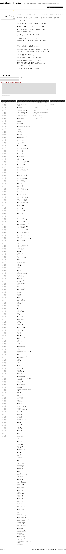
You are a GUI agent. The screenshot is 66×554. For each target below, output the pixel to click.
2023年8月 (4, 153)
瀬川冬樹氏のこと (21, 544)
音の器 (19, 365)
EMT (19, 400)
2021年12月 (4, 185)
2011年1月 (4, 392)
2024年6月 (4, 137)
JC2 (18, 438)
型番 (19, 268)
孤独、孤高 (20, 276)
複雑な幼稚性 (20, 346)
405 (18, 452)
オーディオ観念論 (21, 178)
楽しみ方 (19, 311)
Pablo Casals (20, 534)
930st (19, 403)
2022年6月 (4, 175)
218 (18, 447)
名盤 (19, 265)
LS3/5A (19, 387)
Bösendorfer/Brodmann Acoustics (24, 389)
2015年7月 (4, 306)
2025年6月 (4, 118)
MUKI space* (63, 549)
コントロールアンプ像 (22, 189)
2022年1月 (4, 183)
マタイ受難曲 (20, 224)
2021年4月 (4, 197)
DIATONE (20, 397)
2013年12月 (4, 337)
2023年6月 (4, 156)
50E (18, 454)
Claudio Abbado (21, 517)
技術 (19, 292)
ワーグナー (20, 511)
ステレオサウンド (21, 196)
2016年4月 (4, 292)
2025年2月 (4, 124)
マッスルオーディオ (22, 226)
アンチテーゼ (20, 162)
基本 (19, 270)
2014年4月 (4, 330)
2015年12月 (4, 299)
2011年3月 (4, 389)
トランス (19, 207)
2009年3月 (4, 427)
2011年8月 (4, 381)
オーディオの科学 (21, 173)
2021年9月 (4, 189)
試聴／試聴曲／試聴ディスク (23, 351)
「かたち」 (20, 142)
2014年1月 (4, 335)
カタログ (19, 185)
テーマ (19, 102)
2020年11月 (4, 205)
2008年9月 (4, 436)
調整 (19, 352)
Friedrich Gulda (21, 522)
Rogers (19, 457)
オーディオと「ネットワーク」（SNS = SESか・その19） (38, 18)
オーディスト (20, 181)
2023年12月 (4, 147)
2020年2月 (4, 219)
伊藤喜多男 (20, 487)
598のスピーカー (21, 109)
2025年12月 (4, 109)
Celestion (19, 393)
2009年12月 (4, 413)
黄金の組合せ (20, 376)
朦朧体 (19, 306)
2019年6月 (4, 232)
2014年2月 (4, 333)
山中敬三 (19, 490)
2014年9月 (4, 322)
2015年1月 (4, 316)
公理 (19, 251)
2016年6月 (4, 289)
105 (18, 425)
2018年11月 (4, 243)
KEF (19, 422)
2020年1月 (4, 221)
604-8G (19, 381)
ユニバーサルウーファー (23, 232)
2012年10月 (4, 359)
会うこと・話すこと (22, 245)
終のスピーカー (21, 337)
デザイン (19, 205)
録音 (19, 360)
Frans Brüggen (21, 520)
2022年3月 (4, 180)
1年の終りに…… (21, 104)
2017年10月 (4, 264)
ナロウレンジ (20, 210)
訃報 (19, 349)
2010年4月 (4, 406)
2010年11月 (4, 395)
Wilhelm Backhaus (21, 536)
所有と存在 (20, 289)
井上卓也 (19, 485)
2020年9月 (4, 208)
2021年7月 (4, 192)
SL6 (18, 395)
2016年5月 (4, 291)
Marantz (19, 433)
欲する (19, 313)
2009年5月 (4, 424)
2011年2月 (4, 390)
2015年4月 (4, 311)
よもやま (19, 158)
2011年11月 (4, 376)
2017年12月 (4, 261)
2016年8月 (4, 286)
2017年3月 (4, 275)
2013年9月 (4, 341)
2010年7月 (4, 401)
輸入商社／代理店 (21, 356)
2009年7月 (4, 420)
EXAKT (19, 432)
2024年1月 (4, 145)
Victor (19, 473)
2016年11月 (4, 281)
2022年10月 (4, 169)
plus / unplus (20, 128)
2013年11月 (4, 338)
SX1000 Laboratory (21, 474)
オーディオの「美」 (22, 169)
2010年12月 (4, 393)
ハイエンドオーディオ (22, 211)
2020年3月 (4, 218)
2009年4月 (4, 425)
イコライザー (20, 164)
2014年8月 (4, 324)
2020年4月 (4, 216)
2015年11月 (4, 300)
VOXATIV (20, 479)
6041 (19, 382)
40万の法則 (20, 107)
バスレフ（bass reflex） (22, 215)
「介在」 (19, 150)
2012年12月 (4, 356)
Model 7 (19, 435)
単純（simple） (21, 257)
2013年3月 (4, 351)
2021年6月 (4, 194)
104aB (19, 424)
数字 (19, 297)
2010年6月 (4, 403)
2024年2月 (4, 143)
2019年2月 (4, 238)
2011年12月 (4, 374)
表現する (19, 344)
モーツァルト (20, 509)
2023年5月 (4, 158)
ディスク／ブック (21, 204)
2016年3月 (4, 294)
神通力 (19, 329)
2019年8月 (4, 229)
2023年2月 (4, 162)
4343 (19, 413)
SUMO (19, 462)
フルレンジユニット (22, 219)
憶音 (19, 286)
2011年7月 (4, 382)
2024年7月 (4, 136)
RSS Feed (11, 10)
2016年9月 (4, 284)
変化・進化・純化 (21, 273)
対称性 (19, 278)
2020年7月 (4, 211)
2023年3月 (4, 161)
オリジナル (20, 167)
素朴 (19, 333)
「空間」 (19, 153)
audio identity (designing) (10, 3)
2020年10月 (4, 207)
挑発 (19, 294)
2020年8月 (4, 210)
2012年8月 (4, 362)
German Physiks (21, 406)
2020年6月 (4, 213)
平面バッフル (20, 280)
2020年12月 (4, 204)
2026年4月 (4, 102)
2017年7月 (4, 268)
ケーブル (19, 186)
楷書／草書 (20, 310)
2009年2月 (4, 428)
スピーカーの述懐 (21, 200)
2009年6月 (4, 422)
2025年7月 (4, 117)
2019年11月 (4, 224)
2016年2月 (4, 295)
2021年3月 (4, 199)
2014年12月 (4, 318)
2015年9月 (4, 303)
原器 (19, 259)
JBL (18, 411)
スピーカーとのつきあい (23, 199)
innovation (20, 120)
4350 (19, 416)
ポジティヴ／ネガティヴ (23, 223)
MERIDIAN (20, 446)
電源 (19, 362)
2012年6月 (4, 365)
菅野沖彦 (19, 498)
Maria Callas (20, 533)
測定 (19, 318)
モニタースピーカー (22, 229)
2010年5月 (4, 405)
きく (19, 154)
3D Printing (20, 105)
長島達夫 (19, 500)
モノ (19, 230)
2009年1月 (4, 430)
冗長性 (19, 254)
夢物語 (19, 275)
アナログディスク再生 (22, 161)
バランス (19, 216)
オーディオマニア (21, 175)
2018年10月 (4, 245)
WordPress (52, 104)
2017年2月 (4, 276)
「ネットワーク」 (11, 16)
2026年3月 (4, 104)
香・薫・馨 (20, 374)
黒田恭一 (19, 501)
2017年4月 (4, 273)
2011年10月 (4, 378)
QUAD (19, 451)
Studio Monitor (20, 420)
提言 (19, 295)
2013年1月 (4, 354)
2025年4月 (4, 121)
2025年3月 (4, 123)
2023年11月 (4, 148)
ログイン (52, 102)
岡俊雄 (19, 492)
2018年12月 (4, 242)
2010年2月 (4, 409)
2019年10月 (4, 226)
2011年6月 (4, 384)
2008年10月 (4, 435)
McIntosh (19, 443)
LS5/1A (19, 428)
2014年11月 (4, 319)
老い (19, 340)
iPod (19, 121)
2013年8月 (4, 343)
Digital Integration (21, 115)
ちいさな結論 (20, 156)
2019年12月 (4, 223)
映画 (19, 303)
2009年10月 (4, 416)
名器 (19, 264)
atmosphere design (21, 110)
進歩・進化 (20, 357)
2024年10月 (4, 131)
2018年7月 (4, 249)
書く (19, 305)
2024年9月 (4, 132)
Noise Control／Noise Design (23, 124)
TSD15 (19, 405)
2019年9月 (4, 227)
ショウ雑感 (20, 192)
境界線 (19, 272)
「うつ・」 (20, 140)
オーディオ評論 (21, 180)
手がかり (19, 291)
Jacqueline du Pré (21, 526)
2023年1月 (4, 164)
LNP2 (19, 439)
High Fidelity (20, 117)
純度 (19, 332)
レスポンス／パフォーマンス (23, 235)
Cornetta (19, 466)
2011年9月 (4, 379)
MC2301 (19, 444)
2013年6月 (4, 346)
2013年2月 (4, 352)
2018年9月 (4, 246)
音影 (19, 370)
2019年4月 (4, 235)
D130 (19, 417)
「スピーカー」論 (21, 145)
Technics (19, 470)
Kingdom (19, 468)
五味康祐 (19, 484)
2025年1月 (4, 126)
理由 (19, 322)
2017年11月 (4, 262)
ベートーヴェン (21, 506)
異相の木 (19, 324)
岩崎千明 (19, 493)
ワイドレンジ (20, 240)
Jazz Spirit (20, 123)
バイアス (19, 213)
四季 (19, 267)
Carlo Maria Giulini (21, 515)
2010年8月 (4, 400)
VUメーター (20, 137)
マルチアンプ (20, 227)
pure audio (20, 131)
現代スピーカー (21, 321)
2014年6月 (4, 327)
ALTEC (19, 379)
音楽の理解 (20, 371)
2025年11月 (4, 110)
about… (4, 10)
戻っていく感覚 (21, 287)
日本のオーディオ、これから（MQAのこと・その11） (27, 14)
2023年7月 (4, 154)
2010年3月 (4, 408)
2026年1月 (4, 107)
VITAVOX (19, 476)
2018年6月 (4, 251)
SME (19, 460)
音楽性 (19, 373)
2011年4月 (4, 387)
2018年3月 (4, 256)
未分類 (19, 512)
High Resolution (21, 118)
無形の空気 (20, 319)
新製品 (19, 299)
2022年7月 (4, 173)
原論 (19, 261)
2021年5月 (4, 196)
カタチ (19, 183)
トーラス (19, 208)
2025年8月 (4, 115)
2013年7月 (4, 344)
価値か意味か (20, 248)
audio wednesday (21, 112)
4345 (19, 414)
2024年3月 (4, 142)
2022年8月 (4, 172)
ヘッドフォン (20, 221)
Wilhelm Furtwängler (22, 538)
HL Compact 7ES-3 (21, 409)
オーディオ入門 (21, 177)
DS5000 (19, 398)
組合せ (19, 338)
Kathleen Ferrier (21, 530)
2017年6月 (4, 270)
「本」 (19, 151)
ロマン (19, 237)
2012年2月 (4, 371)
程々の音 (19, 330)
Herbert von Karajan (22, 525)
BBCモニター (20, 386)
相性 (19, 325)
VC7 (19, 392)
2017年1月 (4, 278)
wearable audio (21, 139)
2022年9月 (4, 170)
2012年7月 (4, 363)
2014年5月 (4, 329)
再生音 (19, 253)
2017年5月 (4, 272)
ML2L (19, 441)
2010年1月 (4, 411)
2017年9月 (4, 265)
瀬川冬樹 (19, 496)
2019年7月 (4, 230)
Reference (20, 134)
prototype (19, 129)
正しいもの (20, 316)
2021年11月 (4, 186)
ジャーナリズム (21, 194)
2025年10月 (4, 112)
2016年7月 (4, 287)
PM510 (19, 458)
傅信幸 (19, 488)
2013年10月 (4, 340)
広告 (19, 281)
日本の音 (19, 302)
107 (18, 427)
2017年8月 (4, 267)
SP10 (19, 471)
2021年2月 (4, 200)
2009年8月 (4, 419)
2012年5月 (4, 367)
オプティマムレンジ (22, 166)
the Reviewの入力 (21, 136)
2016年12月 (4, 280)
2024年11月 (4, 129)
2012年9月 (4, 360)
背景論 (19, 341)
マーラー (19, 507)
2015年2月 (4, 314)
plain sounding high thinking (23, 126)
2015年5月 (4, 310)
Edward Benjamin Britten (23, 519)
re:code (19, 132)
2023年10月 (4, 150)
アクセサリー (20, 159)
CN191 (19, 477)
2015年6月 (4, 308)
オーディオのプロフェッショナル (24, 170)
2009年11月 (4, 414)
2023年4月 (4, 159)
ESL (18, 455)
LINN (19, 430)
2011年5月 (4, 386)
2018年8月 (4, 248)
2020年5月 (4, 215)
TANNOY (19, 463)
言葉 (19, 348)
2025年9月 (4, 113)
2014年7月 (4, 325)
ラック (19, 234)
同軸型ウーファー (21, 262)
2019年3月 (4, 237)
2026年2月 (4, 105)
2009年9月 (4, 417)
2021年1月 (4, 202)
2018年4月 (4, 254)
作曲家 (19, 503)
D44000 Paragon (21, 419)
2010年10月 (4, 397)
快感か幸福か (20, 283)
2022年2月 (4, 181)
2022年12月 (4, 166)
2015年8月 (4, 305)
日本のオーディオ (21, 300)
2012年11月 (4, 357)
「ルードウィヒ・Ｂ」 (22, 148)
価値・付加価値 (21, 249)
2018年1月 (4, 259)
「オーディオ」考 (21, 143)
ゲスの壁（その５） (38, 115)
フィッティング (21, 218)
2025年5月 (4, 120)
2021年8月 (4, 191)
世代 (19, 242)
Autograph (20, 465)
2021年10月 (4, 188)
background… (20, 113)
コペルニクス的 (21, 188)
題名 (19, 539)
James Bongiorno (21, 482)
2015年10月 (4, 302)
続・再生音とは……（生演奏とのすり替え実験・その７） (52, 14)
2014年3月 (4, 332)
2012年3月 (4, 370)
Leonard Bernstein (21, 531)
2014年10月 (4, 321)
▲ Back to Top (2, 549)
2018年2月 (4, 257)
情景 (19, 284)
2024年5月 (4, 139)
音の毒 (19, 367)
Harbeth (19, 408)
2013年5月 (4, 348)
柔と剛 (19, 308)
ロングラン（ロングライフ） (23, 238)
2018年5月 (4, 253)
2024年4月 (4, 140)
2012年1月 (4, 373)
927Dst (19, 401)
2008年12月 (4, 432)
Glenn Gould (20, 523)
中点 (19, 243)
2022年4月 (4, 178)
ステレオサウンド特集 (22, 197)
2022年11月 (4, 167)
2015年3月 (4, 313)
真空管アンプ (20, 327)
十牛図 (19, 256)
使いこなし (20, 246)
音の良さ (19, 368)
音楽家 (19, 514)
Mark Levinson (21, 436)
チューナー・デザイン (22, 202)
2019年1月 (4, 240)
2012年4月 (4, 368)
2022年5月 (4, 177)
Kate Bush (20, 528)
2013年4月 (4, 349)
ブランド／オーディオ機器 (23, 378)
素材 (19, 335)
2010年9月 (4, 398)
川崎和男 (19, 495)
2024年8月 (4, 134)
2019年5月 (4, 234)
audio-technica (21, 384)
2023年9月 (4, 151)
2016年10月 (4, 283)
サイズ (19, 191)
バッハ (19, 504)
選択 (19, 359)
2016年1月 (4, 297)
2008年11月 (4, 433)
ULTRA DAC (20, 449)
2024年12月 (4, 128)
